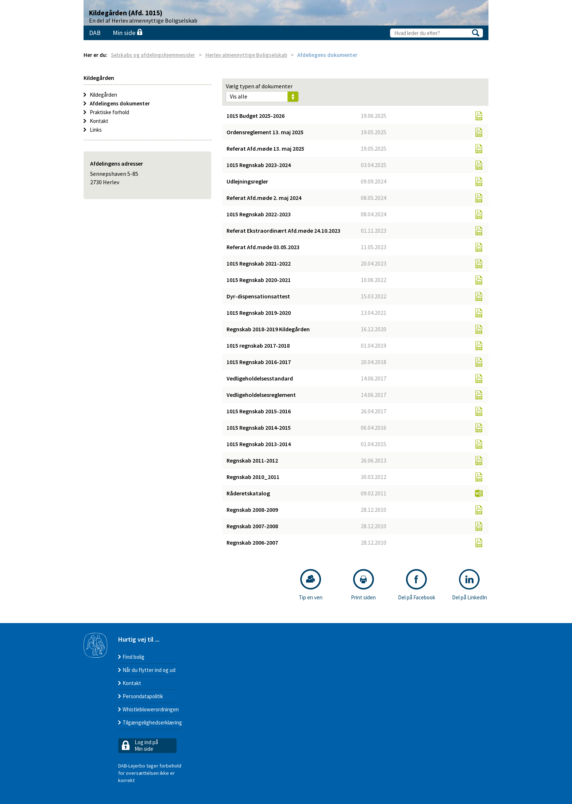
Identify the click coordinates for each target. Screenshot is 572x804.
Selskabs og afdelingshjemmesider (153, 54)
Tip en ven (310, 585)
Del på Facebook (416, 585)
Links (96, 129)
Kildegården (103, 94)
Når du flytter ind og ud (149, 669)
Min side (127, 32)
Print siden (363, 585)
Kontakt (99, 120)
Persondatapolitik (143, 696)
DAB (95, 32)
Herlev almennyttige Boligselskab (246, 54)
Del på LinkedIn (469, 585)
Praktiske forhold (109, 112)
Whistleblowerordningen (151, 709)
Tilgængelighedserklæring (152, 722)
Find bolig (133, 656)
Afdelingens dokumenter (120, 103)
